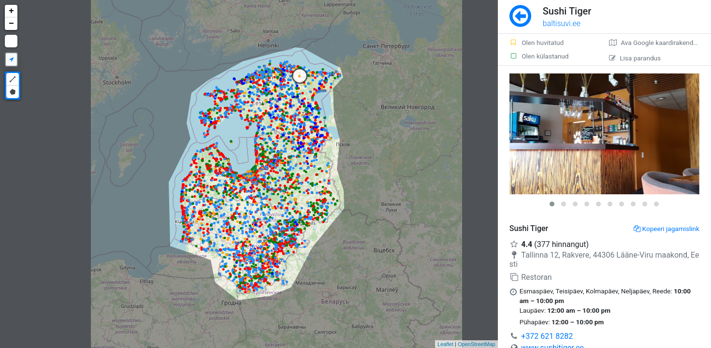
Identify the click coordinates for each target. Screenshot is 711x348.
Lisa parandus (635, 58)
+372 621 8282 (547, 336)
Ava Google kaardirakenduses (658, 42)
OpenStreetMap (476, 344)
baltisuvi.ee (561, 23)
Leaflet (445, 344)
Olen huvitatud (536, 42)
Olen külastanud (539, 56)
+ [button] (11, 11)
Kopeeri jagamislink (666, 228)
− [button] (11, 23)
